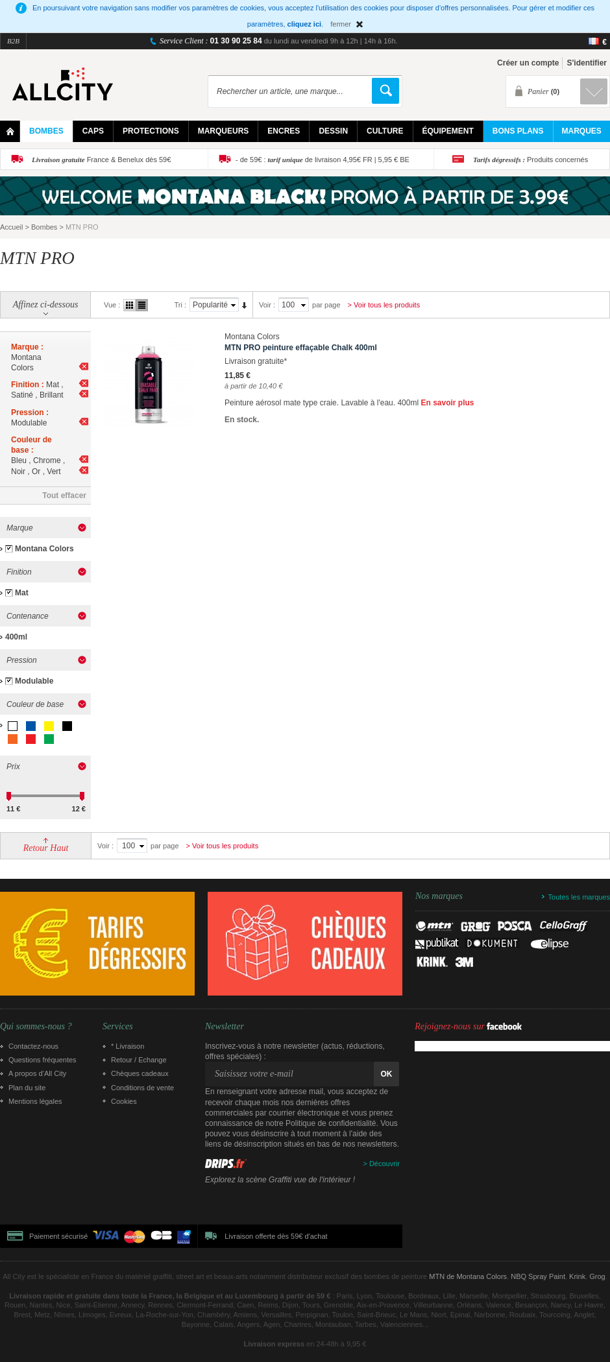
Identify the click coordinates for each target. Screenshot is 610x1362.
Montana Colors (44, 549)
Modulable (34, 681)
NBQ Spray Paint (538, 1276)
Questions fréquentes (42, 1060)
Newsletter (224, 1026)
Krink (577, 1276)
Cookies (124, 1101)
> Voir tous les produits (384, 305)
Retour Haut (46, 848)
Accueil (11, 227)
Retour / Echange (139, 1060)
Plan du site (26, 1088)
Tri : (180, 305)
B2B (13, 41)
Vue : (112, 305)
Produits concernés (530, 159)
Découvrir (384, 1163)
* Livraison (127, 1046)
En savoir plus (447, 402)
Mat (22, 593)
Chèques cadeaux (140, 1073)
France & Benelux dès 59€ (101, 159)
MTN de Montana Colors (468, 1276)
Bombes (44, 227)
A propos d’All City (37, 1073)
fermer (340, 24)
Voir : (267, 305)
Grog (597, 1276)
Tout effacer (64, 495)
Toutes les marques (579, 897)
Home (10, 131)
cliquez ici (304, 24)
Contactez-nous (33, 1046)
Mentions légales (35, 1101)
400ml (16, 637)
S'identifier (587, 62)
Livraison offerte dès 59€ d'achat (276, 1236)
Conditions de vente (142, 1088)
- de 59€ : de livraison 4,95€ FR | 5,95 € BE (322, 159)
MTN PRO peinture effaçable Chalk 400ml (301, 347)
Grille (129, 305)
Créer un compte (528, 62)
